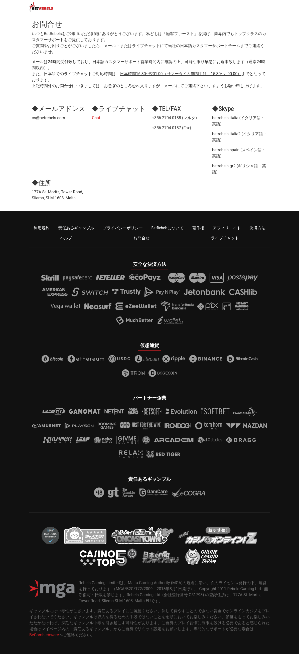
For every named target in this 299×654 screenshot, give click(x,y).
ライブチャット (225, 238)
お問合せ (141, 238)
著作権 (198, 228)
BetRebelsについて (167, 228)
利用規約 (42, 228)
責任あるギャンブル (76, 228)
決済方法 (257, 228)
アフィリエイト (227, 228)
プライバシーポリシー (123, 228)
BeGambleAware (44, 634)
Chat (96, 117)
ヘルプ (66, 238)
